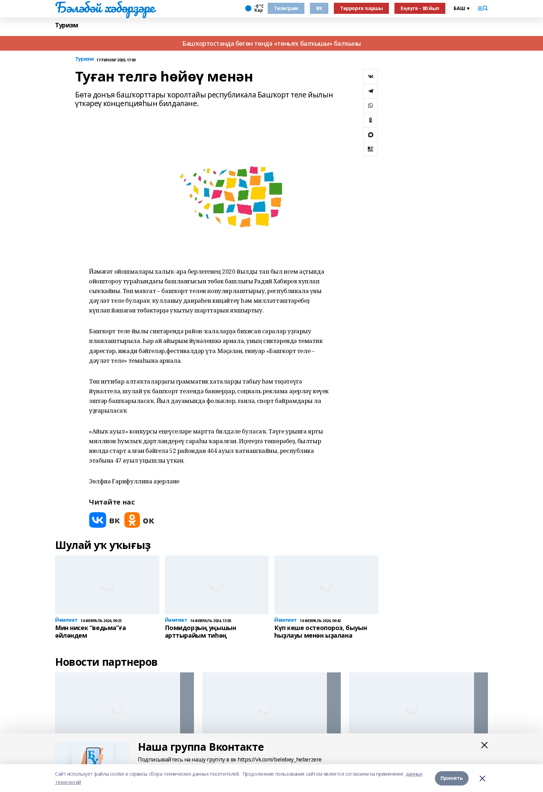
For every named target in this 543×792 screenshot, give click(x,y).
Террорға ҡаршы (361, 8)
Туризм (66, 25)
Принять (451, 778)
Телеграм (286, 8)
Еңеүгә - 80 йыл (420, 8)
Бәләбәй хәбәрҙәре (104, 7)
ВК (319, 8)
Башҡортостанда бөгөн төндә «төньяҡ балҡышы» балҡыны (271, 43)
